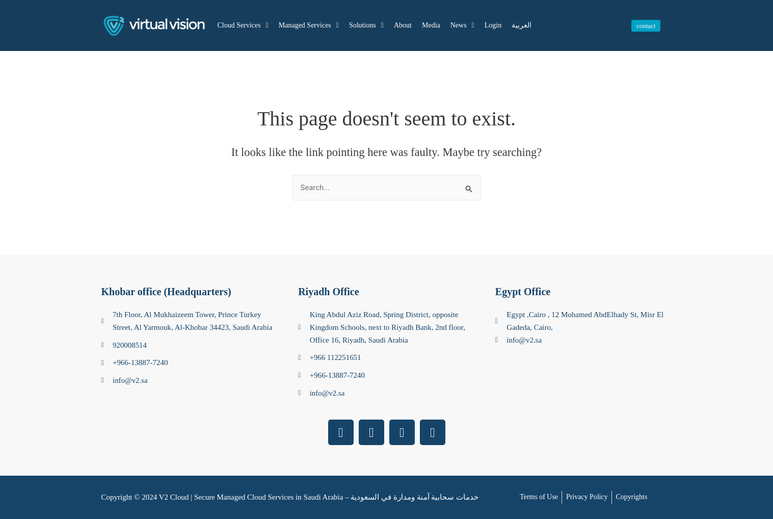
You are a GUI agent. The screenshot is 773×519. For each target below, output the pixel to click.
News (462, 25)
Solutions (366, 25)
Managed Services (309, 25)
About (403, 25)
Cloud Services (243, 25)
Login (493, 25)
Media (431, 25)
